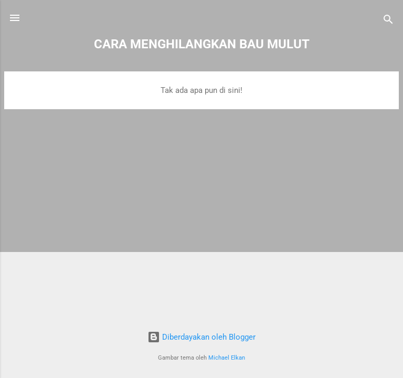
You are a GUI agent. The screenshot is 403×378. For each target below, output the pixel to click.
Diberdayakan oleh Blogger (201, 337)
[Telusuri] (388, 21)
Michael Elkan (226, 357)
